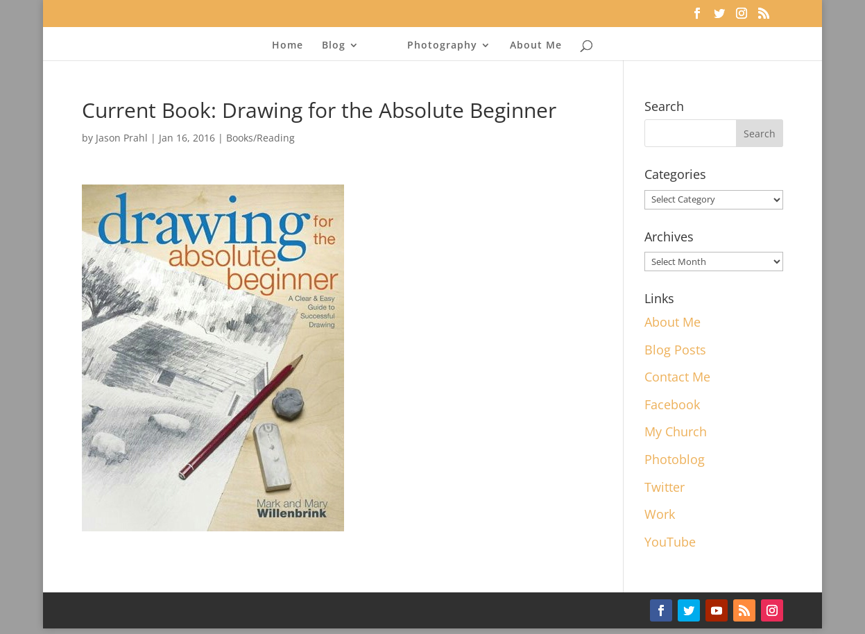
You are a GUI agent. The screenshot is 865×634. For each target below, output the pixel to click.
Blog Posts (675, 349)
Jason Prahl (122, 137)
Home (287, 45)
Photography (442, 45)
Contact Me (677, 376)
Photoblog (674, 459)
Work (659, 514)
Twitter (664, 487)
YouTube (670, 541)
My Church (675, 431)
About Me (536, 45)
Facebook (672, 404)
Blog (333, 45)
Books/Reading (260, 137)
